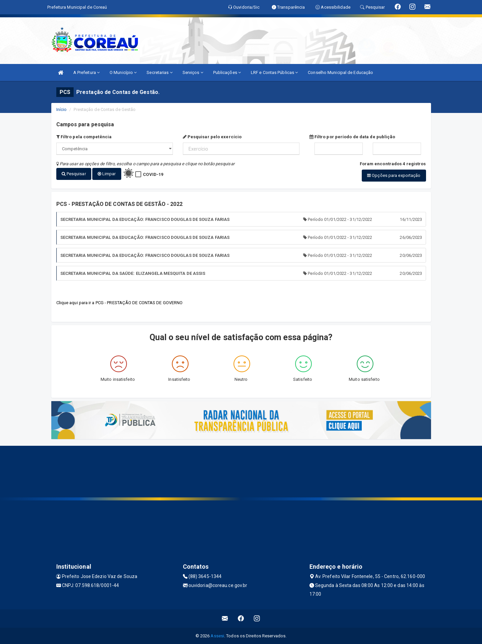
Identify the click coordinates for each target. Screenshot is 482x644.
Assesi (217, 635)
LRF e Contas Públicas (274, 72)
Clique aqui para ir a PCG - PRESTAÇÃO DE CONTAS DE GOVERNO (119, 302)
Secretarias (159, 72)
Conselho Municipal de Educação (340, 72)
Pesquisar (74, 173)
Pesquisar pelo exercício (212, 136)
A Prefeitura (86, 72)
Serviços (193, 72)
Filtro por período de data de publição (352, 136)
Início (61, 109)
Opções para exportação (393, 175)
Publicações (227, 72)
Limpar (107, 173)
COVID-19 (153, 174)
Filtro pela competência (84, 136)
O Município (123, 72)
